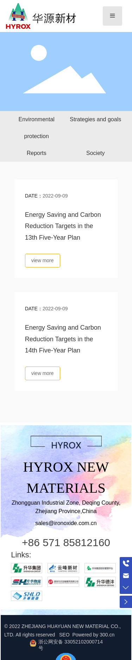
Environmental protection (37, 127)
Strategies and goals (95, 119)
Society (95, 153)
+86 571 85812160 (66, 542)
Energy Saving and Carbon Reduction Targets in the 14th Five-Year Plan (63, 339)
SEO (65, 635)
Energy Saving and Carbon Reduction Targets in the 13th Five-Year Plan (63, 226)
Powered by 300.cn (93, 635)
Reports (36, 153)
